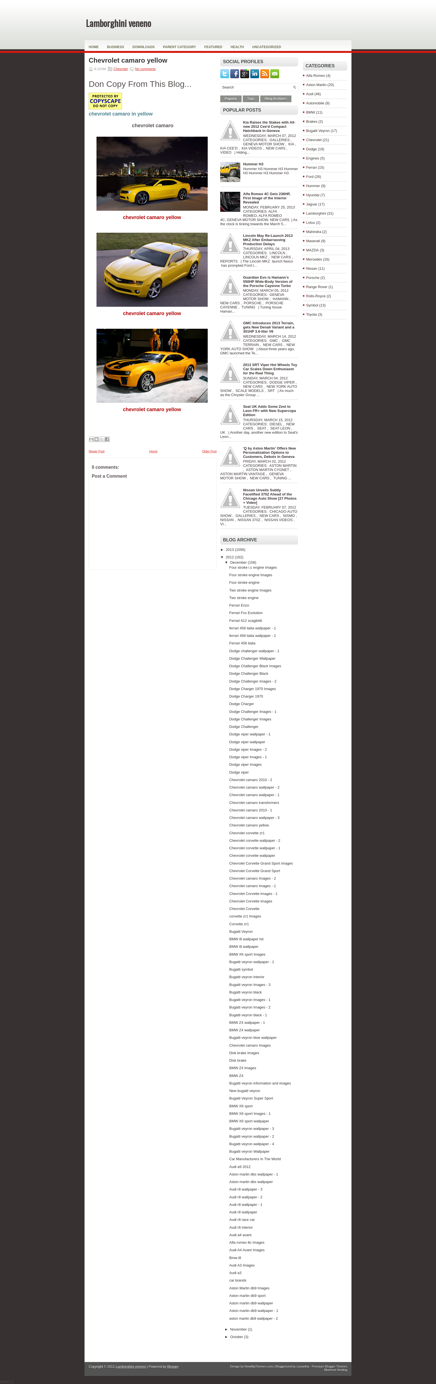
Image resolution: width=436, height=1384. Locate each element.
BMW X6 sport (240, 1106)
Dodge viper (239, 772)
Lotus (310, 222)
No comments (145, 69)
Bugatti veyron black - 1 (248, 1015)
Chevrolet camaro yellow (128, 60)
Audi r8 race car (242, 1220)
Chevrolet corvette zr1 (246, 833)
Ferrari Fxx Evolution (245, 613)
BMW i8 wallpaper (243, 946)
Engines (312, 158)
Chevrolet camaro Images (250, 1045)
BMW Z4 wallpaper (244, 1030)
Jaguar (311, 204)
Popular (231, 99)
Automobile (315, 103)
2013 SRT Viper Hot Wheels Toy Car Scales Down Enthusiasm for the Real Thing (270, 369)
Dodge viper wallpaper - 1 (249, 734)
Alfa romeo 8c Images (246, 1242)
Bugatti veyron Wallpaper (249, 1151)
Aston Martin (316, 85)
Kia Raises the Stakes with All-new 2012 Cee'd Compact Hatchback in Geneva (269, 126)
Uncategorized (266, 47)
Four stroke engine (244, 582)
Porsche (312, 278)
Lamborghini (316, 213)
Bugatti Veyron (241, 931)
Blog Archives (276, 99)
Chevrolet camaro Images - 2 (252, 878)
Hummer (313, 186)
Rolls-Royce (316, 296)
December (239, 562)
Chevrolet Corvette (244, 909)
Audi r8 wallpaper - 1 (245, 1205)
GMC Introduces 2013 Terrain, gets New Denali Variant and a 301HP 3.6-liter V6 (268, 327)
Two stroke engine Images (250, 590)
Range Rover (317, 287)
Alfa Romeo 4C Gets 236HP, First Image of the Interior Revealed (266, 198)
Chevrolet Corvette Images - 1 (253, 894)
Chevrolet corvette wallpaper (252, 855)
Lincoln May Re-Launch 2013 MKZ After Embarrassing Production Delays (268, 240)
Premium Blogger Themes (329, 1366)
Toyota (311, 314)
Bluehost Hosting (335, 1369)
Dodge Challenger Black (248, 673)
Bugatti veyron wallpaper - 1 (251, 962)
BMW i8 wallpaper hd (246, 939)
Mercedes (314, 259)
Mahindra (313, 232)
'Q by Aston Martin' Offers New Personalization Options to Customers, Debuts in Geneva (269, 452)
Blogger (173, 1367)
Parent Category (179, 47)
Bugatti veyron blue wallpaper (253, 1037)
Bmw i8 (235, 1258)
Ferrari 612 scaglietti (245, 621)
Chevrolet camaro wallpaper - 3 (254, 818)
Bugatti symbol (241, 969)
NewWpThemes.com (259, 1366)
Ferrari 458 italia (242, 643)
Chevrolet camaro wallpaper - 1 (254, 795)
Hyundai (312, 195)
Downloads (143, 47)
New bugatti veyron (244, 1091)
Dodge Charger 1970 (246, 696)
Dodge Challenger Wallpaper (252, 658)
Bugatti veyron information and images (260, 1083)
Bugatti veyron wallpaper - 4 (251, 1144)
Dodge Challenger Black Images (255, 666)
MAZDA (312, 250)
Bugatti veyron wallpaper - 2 (251, 1136)
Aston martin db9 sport (247, 1296)
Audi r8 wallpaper (243, 1212)
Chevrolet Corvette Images (250, 901)
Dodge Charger (241, 704)
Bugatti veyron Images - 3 (249, 985)
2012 (230, 557)
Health (237, 47)
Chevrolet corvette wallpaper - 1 (254, 848)
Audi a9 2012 (240, 1167)
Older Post (209, 451)
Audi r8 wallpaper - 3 (245, 1189)
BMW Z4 (236, 1076)
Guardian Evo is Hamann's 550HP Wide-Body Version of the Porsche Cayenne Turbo (267, 281)
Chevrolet (120, 69)
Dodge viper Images (245, 764)
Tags (251, 99)
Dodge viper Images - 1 (248, 757)
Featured (213, 47)
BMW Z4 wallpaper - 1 (247, 1022)
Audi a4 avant (240, 1235)
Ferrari (311, 167)
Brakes (311, 121)
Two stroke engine (244, 598)
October (237, 1337)
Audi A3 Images (241, 1265)
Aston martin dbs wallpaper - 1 (253, 1174)
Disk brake (237, 1060)
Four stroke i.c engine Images (253, 567)
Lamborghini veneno (118, 23)
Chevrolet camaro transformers (254, 803)
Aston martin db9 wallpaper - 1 (253, 1311)
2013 (230, 550)
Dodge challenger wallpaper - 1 (254, 651)
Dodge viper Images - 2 (248, 749)
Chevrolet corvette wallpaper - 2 (254, 840)
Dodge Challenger (243, 727)
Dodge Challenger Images (250, 719)
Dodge (311, 149)
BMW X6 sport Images (247, 954)
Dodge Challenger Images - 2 (252, 681)
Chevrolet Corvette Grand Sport (254, 871)
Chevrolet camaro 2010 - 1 (250, 810)
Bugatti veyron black (245, 992)
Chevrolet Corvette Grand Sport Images (261, 863)
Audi (309, 94)
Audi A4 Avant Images (246, 1250)
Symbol (312, 305)
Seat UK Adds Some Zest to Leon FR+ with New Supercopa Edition (269, 410)
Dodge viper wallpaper (247, 742)
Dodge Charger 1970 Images (252, 689)
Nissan (311, 268)
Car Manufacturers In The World (255, 1159)
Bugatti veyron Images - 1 (249, 1000)
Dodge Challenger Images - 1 (252, 712)
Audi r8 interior (241, 1227)
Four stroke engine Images (250, 575)
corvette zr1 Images (245, 916)
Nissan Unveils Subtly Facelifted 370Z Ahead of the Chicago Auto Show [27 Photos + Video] (269, 496)
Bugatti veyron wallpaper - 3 (251, 1129)
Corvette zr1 (239, 924)
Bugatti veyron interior (246, 977)
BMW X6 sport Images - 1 (250, 1113)
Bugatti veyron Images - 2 (249, 1007)
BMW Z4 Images (242, 1068)
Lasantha (302, 1366)
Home (94, 47)
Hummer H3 (253, 164)
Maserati (313, 241)
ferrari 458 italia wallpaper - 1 (252, 628)
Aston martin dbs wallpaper (251, 1182)
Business (115, 47)
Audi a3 (235, 1273)
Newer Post (97, 451)
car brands (237, 1280)
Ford (310, 177)
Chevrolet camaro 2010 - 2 (250, 780)
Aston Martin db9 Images (249, 1288)
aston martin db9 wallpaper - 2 (253, 1318)
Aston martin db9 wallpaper (251, 1303)
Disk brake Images (244, 1053)
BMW (310, 112)
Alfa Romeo (315, 75)
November (239, 1329)
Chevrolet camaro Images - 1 (252, 886)
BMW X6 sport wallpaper (249, 1121)
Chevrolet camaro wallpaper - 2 (254, 787)
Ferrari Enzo (239, 605)
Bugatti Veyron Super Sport (251, 1098)
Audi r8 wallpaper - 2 (245, 1197)
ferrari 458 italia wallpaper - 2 (252, 636)
